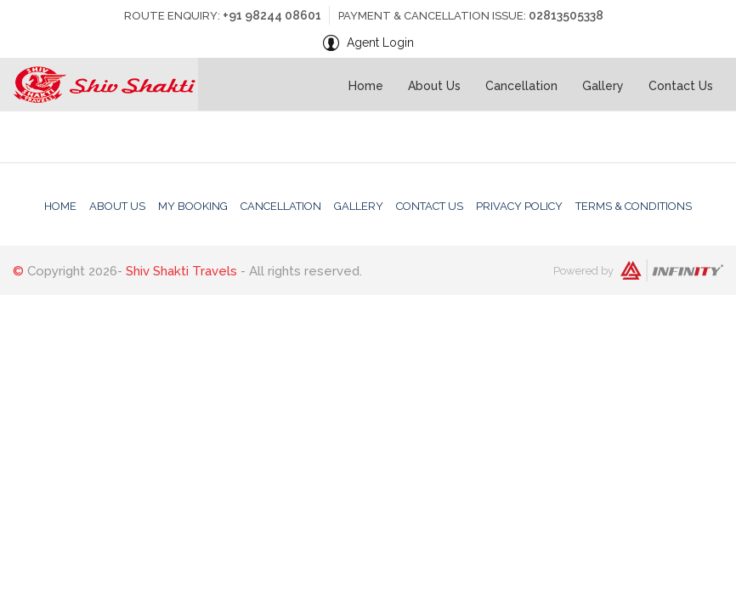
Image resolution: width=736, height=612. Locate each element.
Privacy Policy (519, 206)
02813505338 (566, 15)
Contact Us (680, 86)
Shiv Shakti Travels (181, 271)
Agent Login (380, 42)
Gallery (603, 86)
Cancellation (521, 86)
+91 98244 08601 (272, 15)
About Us (434, 86)
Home (365, 86)
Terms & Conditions (633, 206)
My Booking (193, 206)
